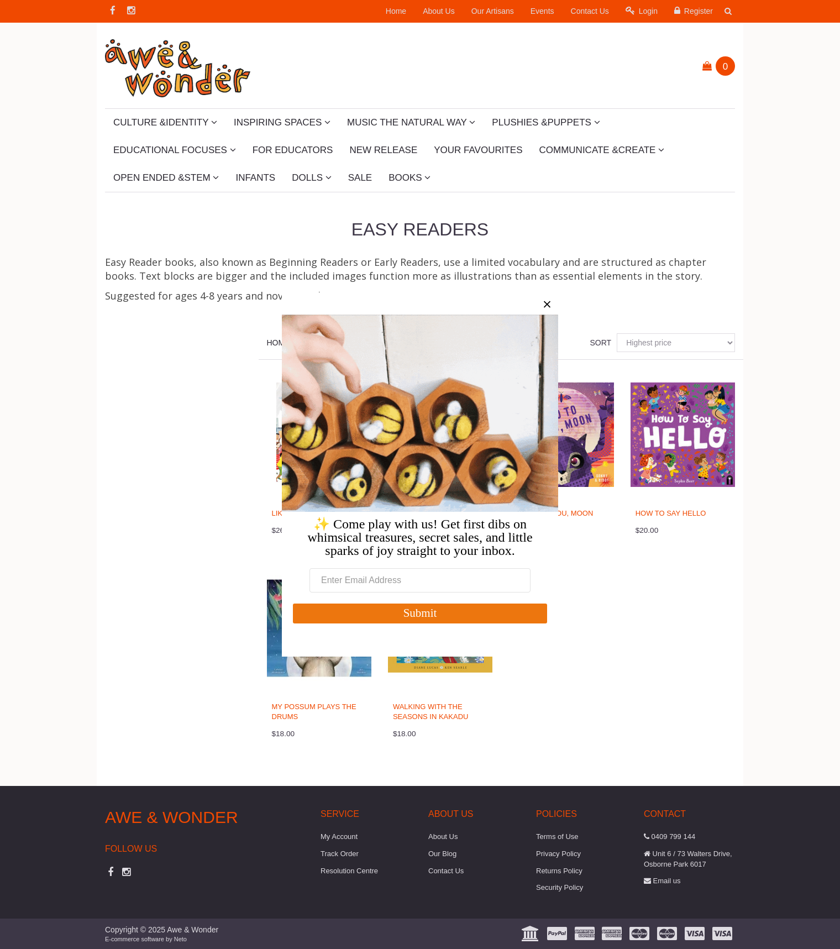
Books (410, 177)
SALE (360, 177)
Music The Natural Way (411, 122)
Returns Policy (559, 871)
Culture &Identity (165, 122)
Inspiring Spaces (282, 122)
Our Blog (442, 854)
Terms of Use (557, 836)
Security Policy (559, 887)
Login (642, 10)
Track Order (340, 854)
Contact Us (590, 11)
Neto (180, 939)
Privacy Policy (558, 854)
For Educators (293, 150)
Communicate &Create (602, 150)
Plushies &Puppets (546, 122)
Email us (662, 881)
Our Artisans (492, 11)
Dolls (311, 177)
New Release (383, 150)
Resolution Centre (349, 871)
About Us (439, 11)
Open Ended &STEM (166, 177)
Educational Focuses (174, 150)
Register (693, 10)
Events (542, 11)
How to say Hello (671, 513)
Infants (255, 177)
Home (396, 11)
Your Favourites (478, 150)
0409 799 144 (669, 836)
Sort (599, 342)
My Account (339, 836)
